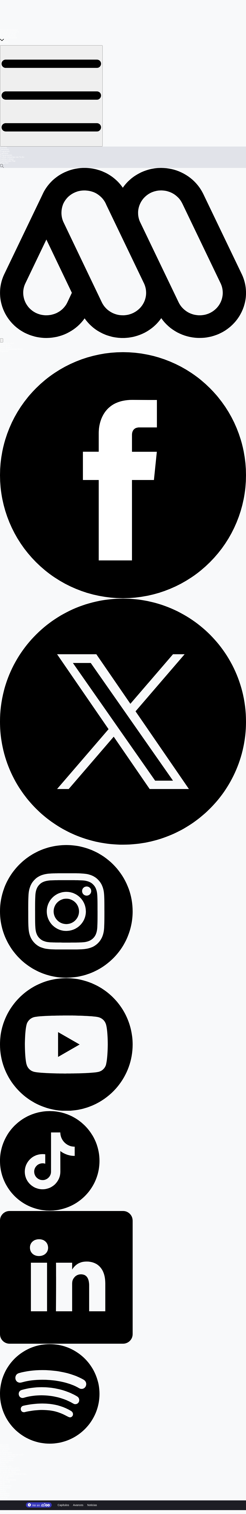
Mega (2, 1484)
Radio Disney (5, 1499)
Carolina (3, 1497)
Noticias (92, 1505)
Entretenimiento (7, 1460)
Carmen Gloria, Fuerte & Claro (13, 1474)
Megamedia (5, 1482)
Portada (3, 147)
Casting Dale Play (7, 161)
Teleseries (4, 149)
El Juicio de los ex (8, 36)
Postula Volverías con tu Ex (12, 1455)
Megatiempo (5, 1488)
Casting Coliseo (7, 159)
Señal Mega (5, 345)
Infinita (3, 1491)
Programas (5, 151)
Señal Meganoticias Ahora (11, 349)
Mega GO (4, 163)
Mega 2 (3, 1490)
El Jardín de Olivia (8, 34)
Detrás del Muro (7, 1476)
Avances (78, 1505)
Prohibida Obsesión (8, 38)
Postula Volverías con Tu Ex (12, 157)
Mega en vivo (5, 1466)
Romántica (4, 1493)
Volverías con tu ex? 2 (9, 32)
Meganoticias (5, 1486)
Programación (6, 155)
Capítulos (4, 153)
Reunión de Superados (10, 1470)
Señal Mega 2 (6, 347)
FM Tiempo (5, 1495)
